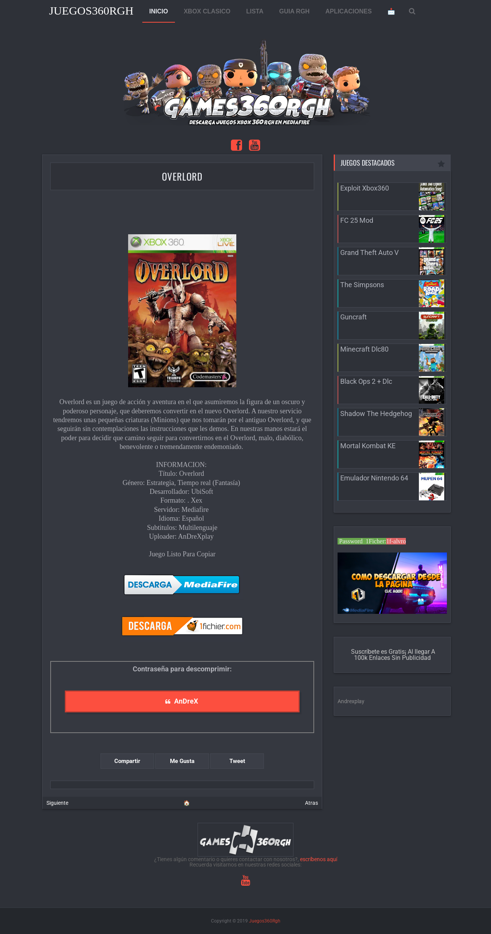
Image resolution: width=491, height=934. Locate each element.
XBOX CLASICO (207, 11)
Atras (311, 803)
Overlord (182, 176)
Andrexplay (351, 701)
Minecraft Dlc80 (364, 349)
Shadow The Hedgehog (376, 413)
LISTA (255, 11)
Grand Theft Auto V (369, 252)
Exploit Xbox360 (364, 188)
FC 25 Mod (356, 220)
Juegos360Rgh (91, 10)
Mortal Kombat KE (367, 446)
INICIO (158, 11)
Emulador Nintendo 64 (374, 478)
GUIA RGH (294, 11)
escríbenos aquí (318, 859)
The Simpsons (362, 285)
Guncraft (353, 317)
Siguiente (57, 803)
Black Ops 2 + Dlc (366, 381)
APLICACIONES (348, 11)
